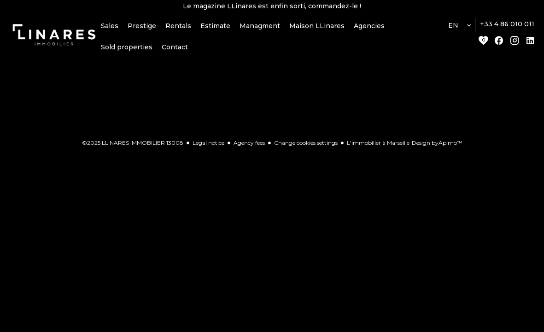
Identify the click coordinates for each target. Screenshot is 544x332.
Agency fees (249, 147)
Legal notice (208, 147)
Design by (437, 147)
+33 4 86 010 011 (507, 29)
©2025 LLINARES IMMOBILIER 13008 (132, 147)
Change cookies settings (306, 147)
